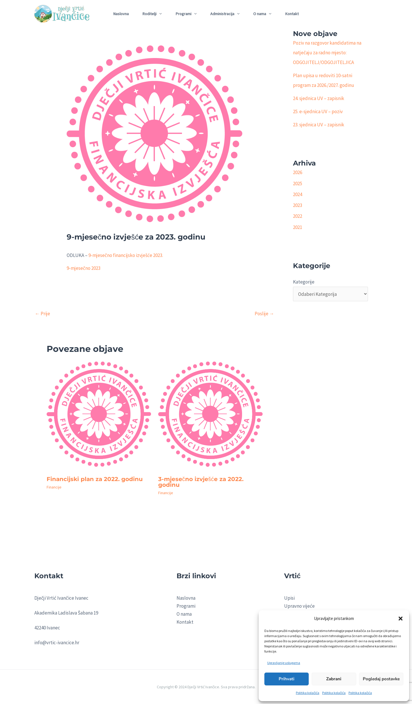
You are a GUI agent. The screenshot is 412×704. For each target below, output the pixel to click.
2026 (297, 172)
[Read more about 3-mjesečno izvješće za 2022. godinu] (210, 416)
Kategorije (303, 282)
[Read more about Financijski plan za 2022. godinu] (99, 416)
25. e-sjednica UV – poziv (318, 111)
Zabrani (333, 679)
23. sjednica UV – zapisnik (318, 124)
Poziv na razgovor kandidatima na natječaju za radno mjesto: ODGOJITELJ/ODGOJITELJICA (327, 52)
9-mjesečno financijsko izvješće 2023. (125, 255)
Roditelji (152, 14)
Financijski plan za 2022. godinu (95, 479)
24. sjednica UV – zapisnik (318, 98)
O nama (262, 14)
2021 (297, 227)
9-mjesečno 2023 (83, 268)
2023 (297, 205)
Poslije (264, 313)
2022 (297, 216)
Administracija (224, 14)
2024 (297, 194)
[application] (159, 14)
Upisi (289, 598)
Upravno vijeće (299, 606)
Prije (42, 313)
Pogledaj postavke (381, 679)
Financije (54, 487)
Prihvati (286, 679)
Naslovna (121, 13)
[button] (400, 618)
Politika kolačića (307, 693)
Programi (186, 14)
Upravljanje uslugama (283, 663)
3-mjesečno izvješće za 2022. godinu (200, 482)
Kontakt (292, 13)
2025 (297, 183)
